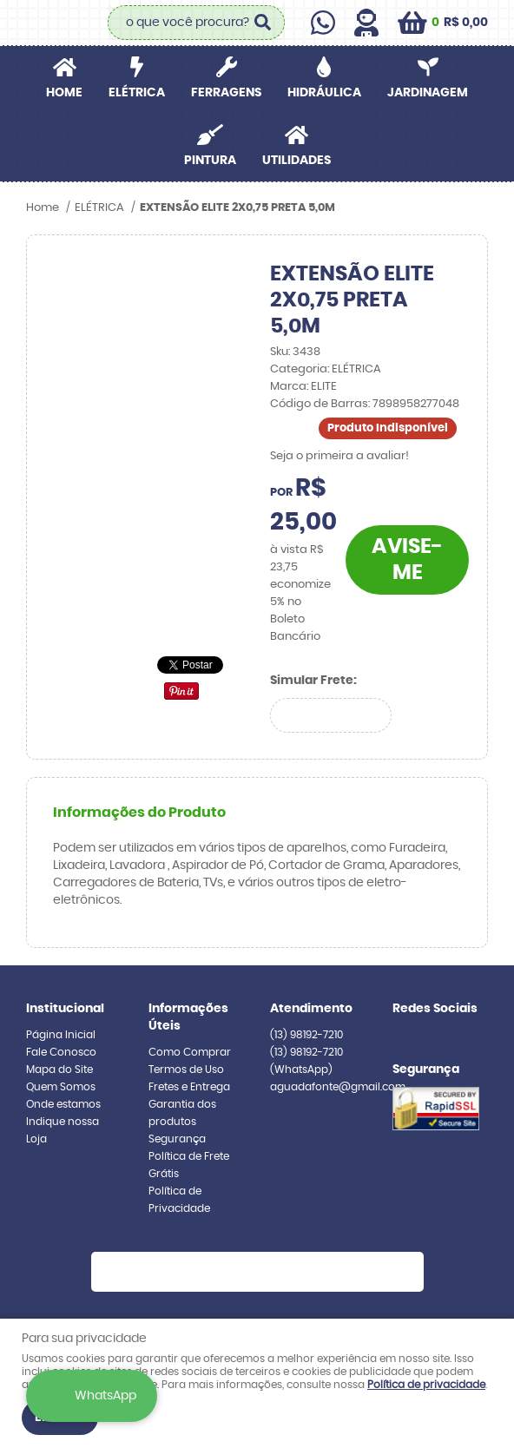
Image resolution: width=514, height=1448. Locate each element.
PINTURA (210, 161)
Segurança (177, 1139)
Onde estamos (63, 1104)
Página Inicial (61, 1035)
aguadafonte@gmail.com (337, 1087)
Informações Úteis (188, 1017)
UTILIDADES (296, 161)
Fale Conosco (61, 1052)
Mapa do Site (59, 1069)
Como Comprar (189, 1052)
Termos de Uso (186, 1069)
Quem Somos (61, 1087)
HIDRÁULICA (324, 93)
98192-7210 (306, 1035)
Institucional (65, 1009)
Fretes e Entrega (189, 1087)
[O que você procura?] (263, 22)
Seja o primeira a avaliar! (339, 456)
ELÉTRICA (137, 93)
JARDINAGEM (427, 93)
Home (64, 93)
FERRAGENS (226, 93)
